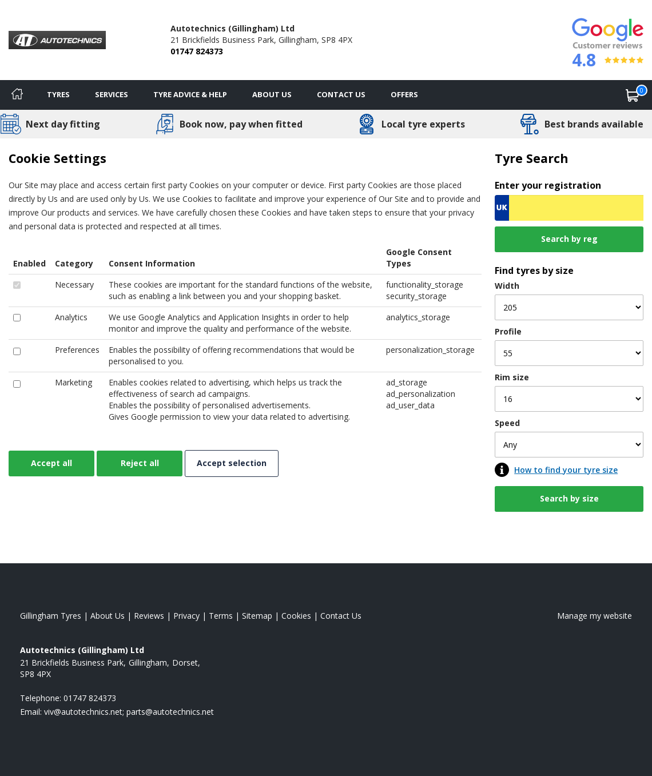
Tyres (58, 94)
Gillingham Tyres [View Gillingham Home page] (50, 615)
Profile (508, 331)
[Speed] (569, 444)
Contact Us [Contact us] (341, 94)
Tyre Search (531, 158)
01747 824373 (196, 51)
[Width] (569, 307)
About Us (272, 94)
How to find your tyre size (566, 469)
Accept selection (232, 462)
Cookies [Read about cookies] (296, 615)
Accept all (51, 462)
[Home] (17, 95)
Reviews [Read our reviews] (149, 615)
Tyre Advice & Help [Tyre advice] (190, 94)
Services (111, 94)
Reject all (140, 462)
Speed (507, 422)
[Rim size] (569, 399)
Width (507, 285)
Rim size (512, 377)
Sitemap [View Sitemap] (257, 615)
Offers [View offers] (404, 94)
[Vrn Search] (569, 208)
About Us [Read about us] (107, 615)
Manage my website (594, 615)
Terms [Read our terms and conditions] (221, 615)
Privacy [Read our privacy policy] (186, 615)
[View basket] (632, 95)
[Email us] (129, 711)
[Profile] (569, 353)
